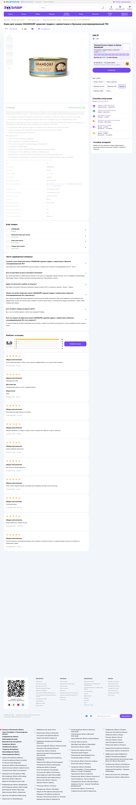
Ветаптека (111, 695)
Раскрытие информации (67, 683)
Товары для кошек (18, 20)
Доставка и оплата (41, 686)
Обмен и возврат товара (43, 688)
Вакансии (63, 697)
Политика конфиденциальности (45, 693)
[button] (44, 29)
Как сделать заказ (41, 683)
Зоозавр (7, 20)
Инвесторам (63, 686)
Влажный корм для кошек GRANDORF (76, 20)
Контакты (63, 699)
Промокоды (87, 696)
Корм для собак (113, 690)
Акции (86, 693)
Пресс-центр (64, 688)
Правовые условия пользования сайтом (28, 715)
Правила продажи (41, 690)
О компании (63, 681)
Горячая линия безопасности (68, 695)
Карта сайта (39, 705)
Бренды (86, 698)
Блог (85, 702)
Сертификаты (40, 701)
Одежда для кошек (114, 686)
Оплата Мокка (88, 691)
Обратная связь (40, 703)
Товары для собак (113, 688)
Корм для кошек (33, 20)
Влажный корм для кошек (52, 20)
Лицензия (39, 681)
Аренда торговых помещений (69, 693)
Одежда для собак (113, 693)
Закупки (62, 690)
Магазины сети (88, 705)
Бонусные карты (89, 681)
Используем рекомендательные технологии (17, 717)
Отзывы (86, 700)
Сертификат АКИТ (41, 699)
